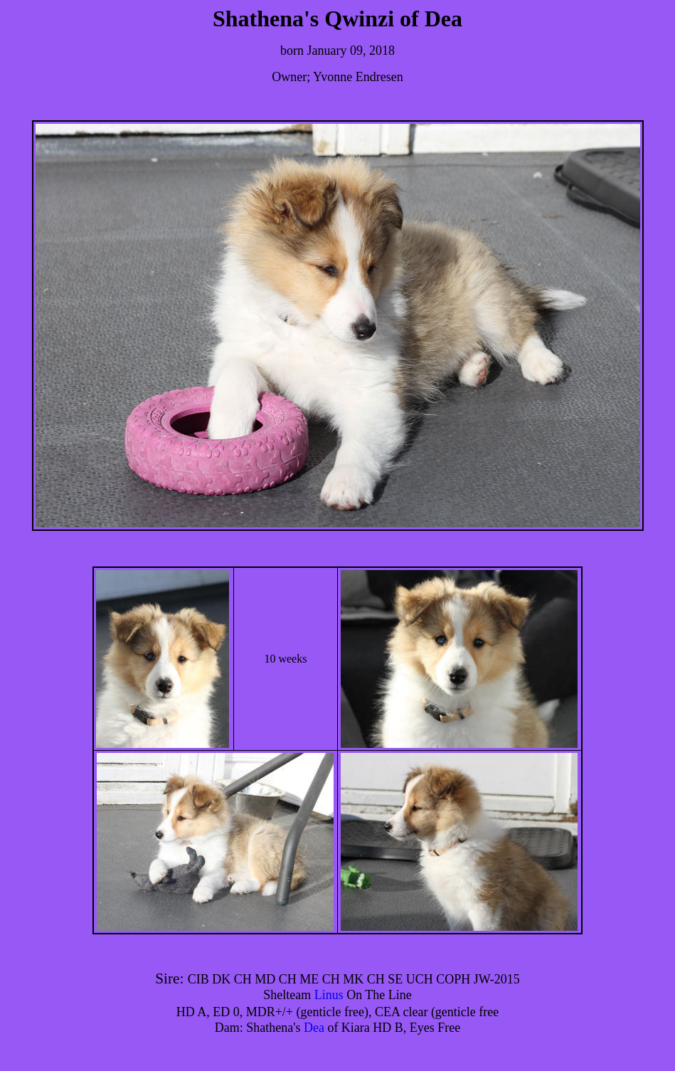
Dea (314, 1027)
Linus (329, 995)
